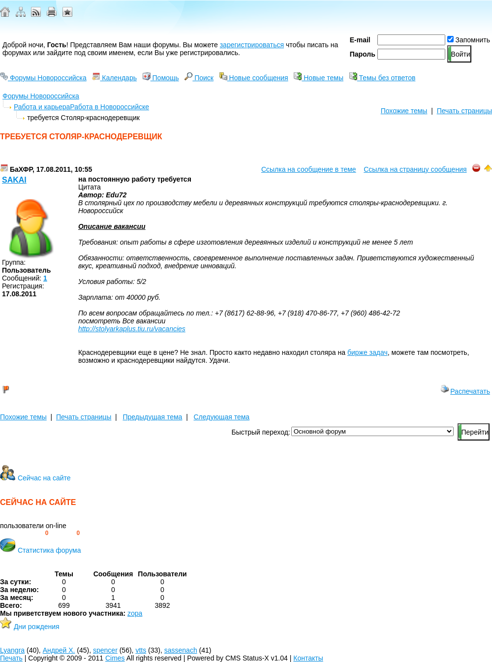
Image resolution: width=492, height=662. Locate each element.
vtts (140, 650)
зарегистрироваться (252, 45)
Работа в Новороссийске (109, 107)
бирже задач (367, 352)
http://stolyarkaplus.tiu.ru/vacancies (131, 329)
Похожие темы (404, 111)
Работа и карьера (42, 107)
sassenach (180, 650)
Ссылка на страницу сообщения (415, 169)
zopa (134, 613)
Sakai (14, 180)
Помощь (161, 78)
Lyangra (12, 650)
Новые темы (318, 78)
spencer (105, 650)
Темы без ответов (382, 78)
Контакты (308, 658)
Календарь (114, 78)
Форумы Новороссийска (43, 78)
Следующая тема (222, 417)
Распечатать (465, 391)
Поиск (199, 78)
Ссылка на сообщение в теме (308, 169)
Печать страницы (464, 111)
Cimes (115, 658)
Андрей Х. (59, 650)
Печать (11, 658)
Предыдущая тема (152, 417)
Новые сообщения (253, 78)
